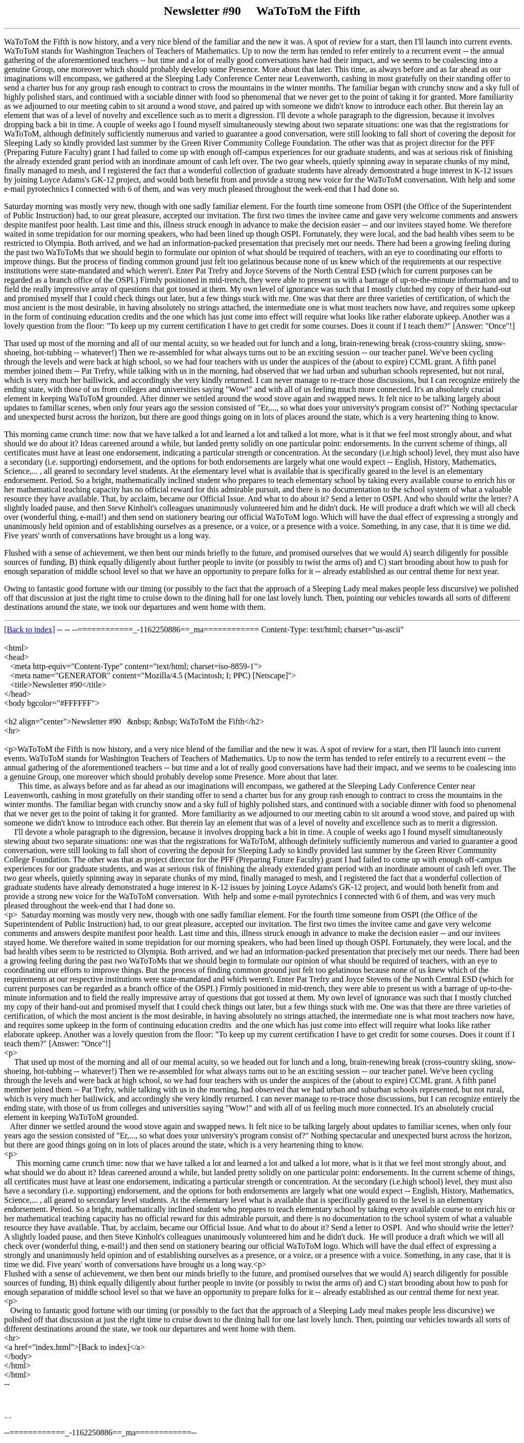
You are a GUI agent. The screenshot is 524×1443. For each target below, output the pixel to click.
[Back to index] (29, 629)
